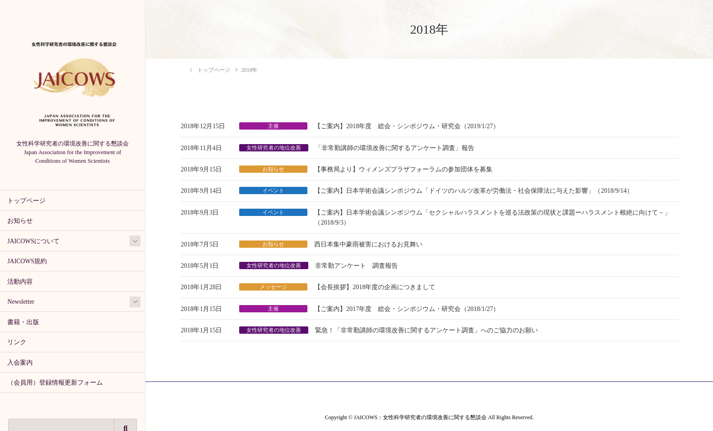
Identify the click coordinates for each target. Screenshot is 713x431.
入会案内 (20, 362)
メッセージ (273, 287)
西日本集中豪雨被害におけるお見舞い (368, 244)
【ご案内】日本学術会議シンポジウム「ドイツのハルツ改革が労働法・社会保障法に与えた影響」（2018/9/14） (473, 190)
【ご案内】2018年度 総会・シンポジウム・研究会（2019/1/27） (406, 126)
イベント (273, 190)
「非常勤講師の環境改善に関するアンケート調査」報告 (394, 148)
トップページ (26, 200)
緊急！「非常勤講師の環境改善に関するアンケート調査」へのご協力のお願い (426, 330)
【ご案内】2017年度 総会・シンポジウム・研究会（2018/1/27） (406, 309)
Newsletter (20, 301)
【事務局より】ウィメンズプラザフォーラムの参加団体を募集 (403, 169)
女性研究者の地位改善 (273, 148)
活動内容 (20, 281)
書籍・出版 (23, 322)
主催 (273, 126)
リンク (16, 342)
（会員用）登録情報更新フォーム (55, 382)
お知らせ (20, 220)
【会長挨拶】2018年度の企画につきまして (374, 287)
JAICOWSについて (33, 241)
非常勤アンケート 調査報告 (356, 265)
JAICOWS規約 (27, 261)
